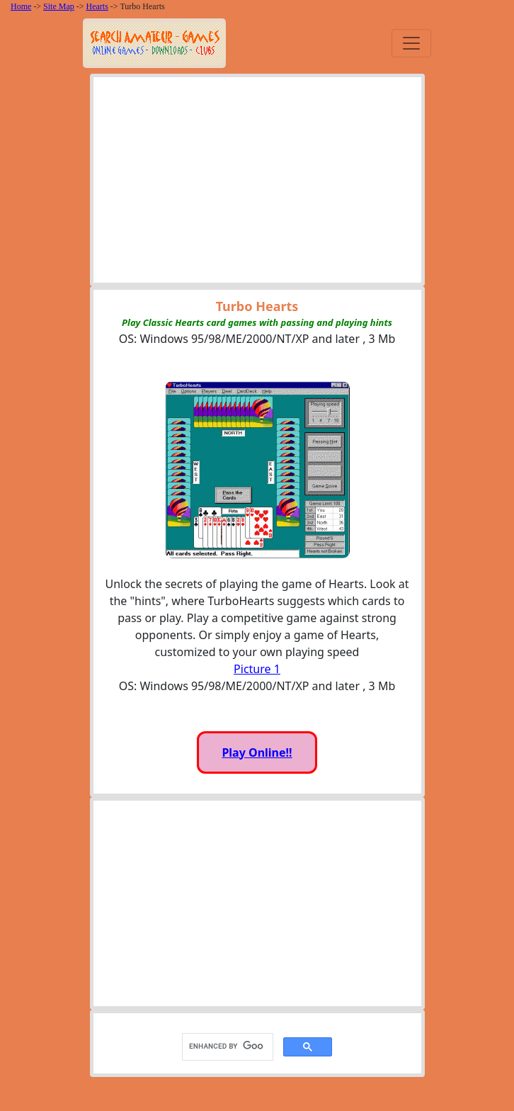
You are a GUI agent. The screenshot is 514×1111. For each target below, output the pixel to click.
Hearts (97, 6)
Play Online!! (257, 752)
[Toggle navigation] (411, 43)
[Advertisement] (257, 183)
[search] (226, 1046)
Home (21, 6)
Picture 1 (257, 669)
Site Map (58, 6)
